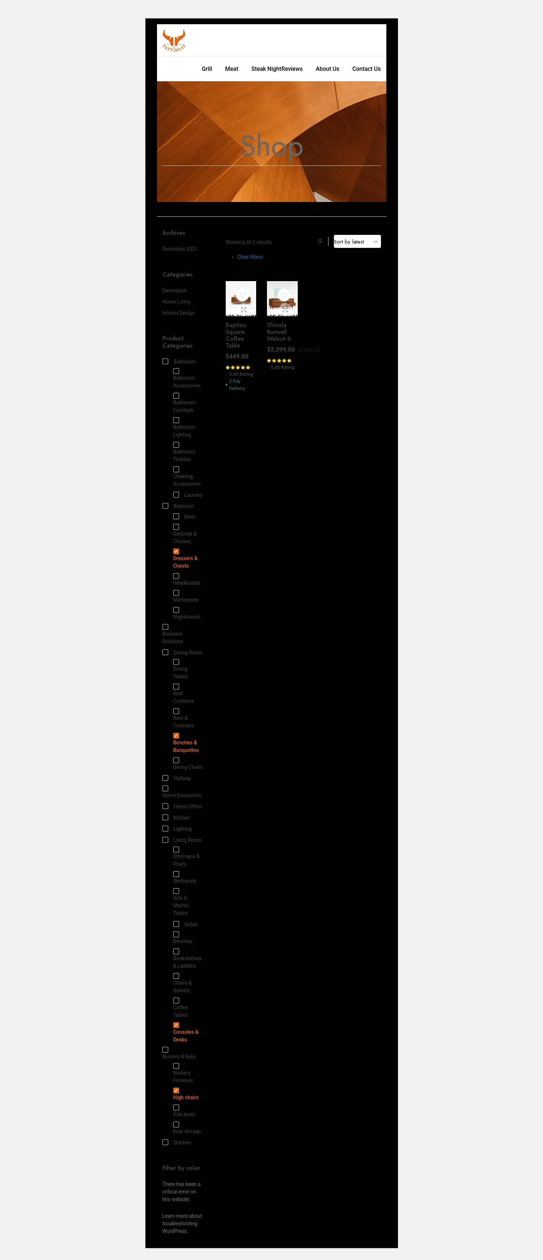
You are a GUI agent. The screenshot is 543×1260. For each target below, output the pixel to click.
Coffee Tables (180, 1008)
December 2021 (180, 249)
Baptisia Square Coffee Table (236, 335)
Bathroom (179, 361)
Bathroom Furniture (184, 403)
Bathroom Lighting (184, 428)
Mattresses (186, 596)
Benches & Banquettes (186, 743)
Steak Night (266, 68)
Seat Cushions (183, 694)
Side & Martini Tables (181, 902)
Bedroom (178, 506)
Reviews (292, 68)
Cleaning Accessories (187, 477)
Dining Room (182, 652)
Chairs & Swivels (182, 983)
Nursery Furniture (183, 1073)
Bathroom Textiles (184, 452)
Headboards (187, 579)
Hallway (176, 778)
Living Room (181, 840)
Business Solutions (172, 634)
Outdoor (177, 1142)
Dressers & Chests (185, 559)
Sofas (185, 924)
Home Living (176, 302)
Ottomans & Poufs (186, 857)
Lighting (177, 829)
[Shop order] (357, 241)
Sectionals (185, 878)
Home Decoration (181, 792)
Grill (207, 68)
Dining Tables (180, 669)
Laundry (188, 495)
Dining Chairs (188, 764)
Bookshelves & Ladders (187, 959)
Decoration (174, 290)
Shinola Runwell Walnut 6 (279, 332)
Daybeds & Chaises (185, 534)
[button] (242, 295)
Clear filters (250, 257)
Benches (182, 938)
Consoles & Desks (186, 1032)
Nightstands (187, 613)
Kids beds (184, 1111)
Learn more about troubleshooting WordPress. (182, 1223)
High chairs (186, 1094)
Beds (184, 516)
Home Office (182, 806)
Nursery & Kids (178, 1053)
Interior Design (178, 313)
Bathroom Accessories (187, 378)
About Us (327, 68)
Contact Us (366, 68)
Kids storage (187, 1128)
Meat (231, 68)
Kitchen (176, 817)
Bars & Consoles (183, 718)
